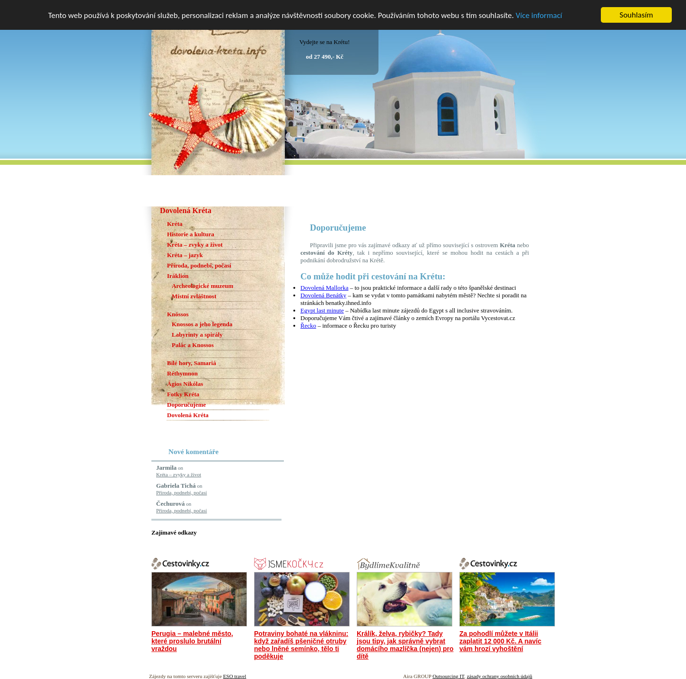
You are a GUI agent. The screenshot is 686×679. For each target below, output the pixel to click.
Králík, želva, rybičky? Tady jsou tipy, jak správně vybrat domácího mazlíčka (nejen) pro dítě (405, 645)
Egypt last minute (322, 310)
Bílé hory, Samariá (191, 362)
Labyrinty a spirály (197, 334)
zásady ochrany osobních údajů (499, 676)
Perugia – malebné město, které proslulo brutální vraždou (192, 641)
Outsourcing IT (448, 676)
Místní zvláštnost (194, 296)
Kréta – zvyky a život (195, 244)
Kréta (174, 223)
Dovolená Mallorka (324, 287)
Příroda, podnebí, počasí (199, 265)
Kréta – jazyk (185, 255)
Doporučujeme (186, 404)
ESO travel (234, 676)
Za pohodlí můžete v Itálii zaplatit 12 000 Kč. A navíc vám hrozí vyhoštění (500, 641)
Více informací (539, 15)
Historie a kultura (190, 234)
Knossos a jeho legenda (202, 324)
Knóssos (178, 314)
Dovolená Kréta (188, 415)
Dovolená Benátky (323, 295)
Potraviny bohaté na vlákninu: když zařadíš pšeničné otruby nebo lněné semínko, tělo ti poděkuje (301, 645)
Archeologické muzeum (202, 285)
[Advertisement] (411, 210)
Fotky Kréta (183, 394)
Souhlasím (636, 15)
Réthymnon (182, 373)
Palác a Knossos (193, 344)
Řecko (308, 325)
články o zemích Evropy (424, 318)
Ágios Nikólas (185, 383)
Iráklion (178, 275)
